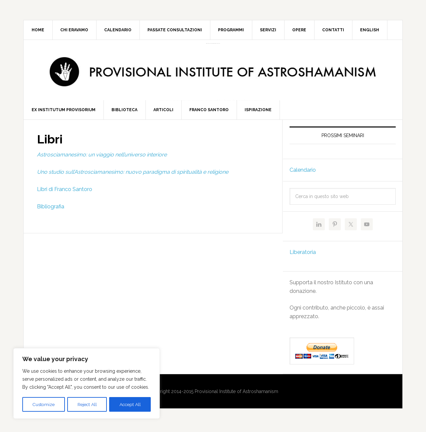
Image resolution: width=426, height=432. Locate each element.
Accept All (130, 404)
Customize (43, 404)
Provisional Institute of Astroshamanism (213, 43)
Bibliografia (50, 209)
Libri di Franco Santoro (64, 192)
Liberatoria (303, 255)
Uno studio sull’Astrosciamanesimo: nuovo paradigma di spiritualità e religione (132, 175)
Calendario (303, 173)
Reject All (87, 404)
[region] (86, 384)
